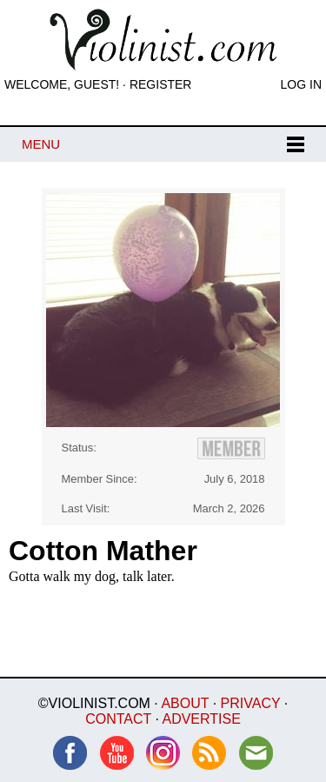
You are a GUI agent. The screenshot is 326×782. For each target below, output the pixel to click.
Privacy (251, 703)
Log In (301, 84)
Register (161, 84)
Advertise (201, 719)
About (185, 703)
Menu (41, 144)
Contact (118, 719)
